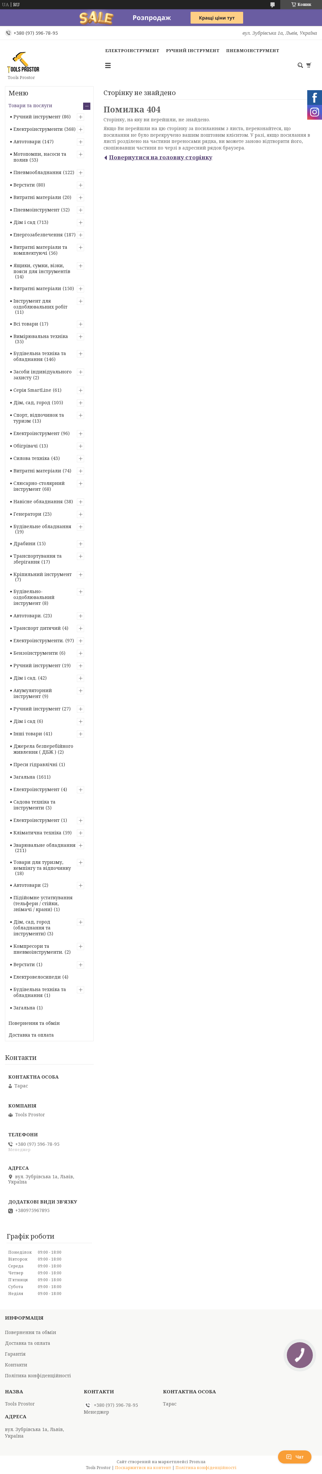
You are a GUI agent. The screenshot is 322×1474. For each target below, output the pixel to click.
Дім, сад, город (31, 402)
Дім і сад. (24, 678)
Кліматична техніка (37, 832)
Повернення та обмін (34, 1023)
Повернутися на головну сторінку (160, 157)
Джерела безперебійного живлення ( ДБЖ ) (43, 749)
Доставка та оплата (31, 1035)
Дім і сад (24, 222)
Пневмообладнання (37, 172)
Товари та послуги (30, 105)
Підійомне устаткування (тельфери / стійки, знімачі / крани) (43, 903)
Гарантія (15, 1354)
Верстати (24, 185)
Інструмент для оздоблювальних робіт (40, 304)
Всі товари (25, 324)
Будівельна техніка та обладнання (39, 356)
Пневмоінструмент (252, 50)
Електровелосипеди (37, 977)
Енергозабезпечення (38, 234)
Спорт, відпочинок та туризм (38, 418)
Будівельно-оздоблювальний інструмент (34, 597)
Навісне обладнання (38, 501)
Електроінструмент (132, 50)
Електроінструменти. (38, 640)
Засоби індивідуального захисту (42, 374)
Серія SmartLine (32, 390)
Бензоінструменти (35, 653)
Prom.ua (197, 1461)
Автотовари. (27, 615)
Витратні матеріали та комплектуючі (40, 250)
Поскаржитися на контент (143, 1467)
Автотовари (27, 141)
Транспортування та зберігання (37, 559)
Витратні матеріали (37, 197)
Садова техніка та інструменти (34, 805)
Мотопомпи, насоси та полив (39, 157)
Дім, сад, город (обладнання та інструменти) (32, 928)
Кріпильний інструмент (42, 574)
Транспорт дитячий (37, 628)
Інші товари (27, 733)
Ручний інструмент (192, 50)
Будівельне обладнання (42, 526)
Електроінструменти (38, 129)
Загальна (24, 777)
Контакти (16, 1365)
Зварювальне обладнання (44, 845)
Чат (295, 1457)
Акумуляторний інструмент (32, 693)
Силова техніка (31, 458)
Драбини (24, 543)
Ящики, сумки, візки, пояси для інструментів (41, 268)
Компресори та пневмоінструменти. (38, 949)
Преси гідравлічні (35, 764)
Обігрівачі (25, 446)
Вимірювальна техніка (40, 336)
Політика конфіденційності (38, 1375)
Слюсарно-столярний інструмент (39, 486)
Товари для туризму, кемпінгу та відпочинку (42, 865)
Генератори (27, 514)
